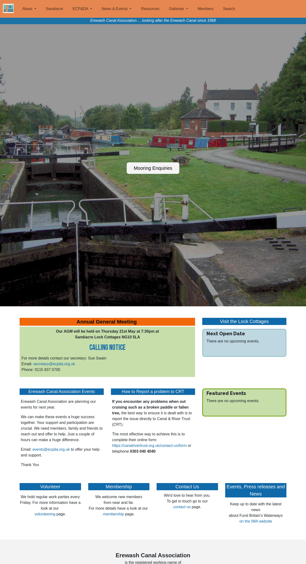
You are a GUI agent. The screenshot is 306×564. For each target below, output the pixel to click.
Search (229, 9)
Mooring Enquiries (153, 168)
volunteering (45, 514)
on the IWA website (256, 521)
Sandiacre (54, 9)
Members (205, 9)
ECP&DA (81, 9)
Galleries (177, 9)
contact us (182, 507)
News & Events (115, 9)
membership (113, 514)
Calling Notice (107, 347)
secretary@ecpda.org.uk (54, 364)
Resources (150, 9)
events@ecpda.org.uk (51, 449)
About (27, 9)
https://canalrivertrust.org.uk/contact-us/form (149, 446)
